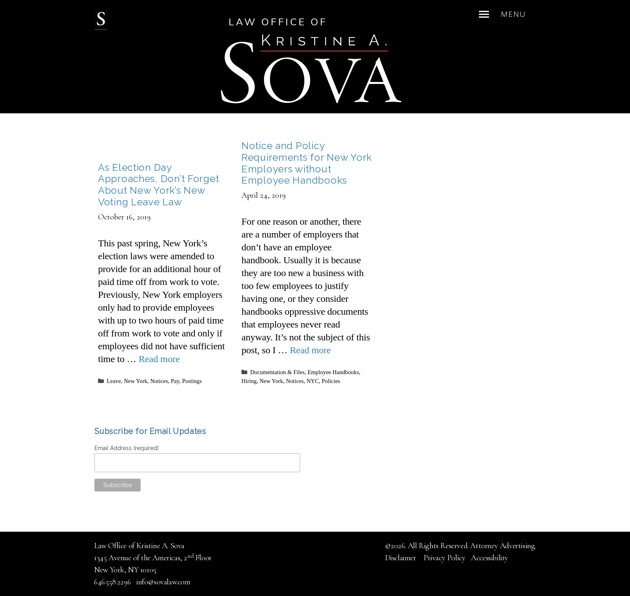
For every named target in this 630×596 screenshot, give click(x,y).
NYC (313, 381)
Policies (331, 381)
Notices (159, 381)
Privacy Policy (444, 558)
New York (135, 381)
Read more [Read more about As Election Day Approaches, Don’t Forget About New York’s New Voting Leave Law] (159, 359)
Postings (192, 381)
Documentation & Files (277, 372)
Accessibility (489, 558)
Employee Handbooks (333, 372)
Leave (114, 381)
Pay (175, 381)
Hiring (249, 381)
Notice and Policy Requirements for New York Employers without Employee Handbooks (306, 163)
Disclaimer (401, 558)
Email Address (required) (127, 448)
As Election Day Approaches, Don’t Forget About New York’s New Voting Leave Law (158, 185)
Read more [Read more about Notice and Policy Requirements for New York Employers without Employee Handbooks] (310, 350)
